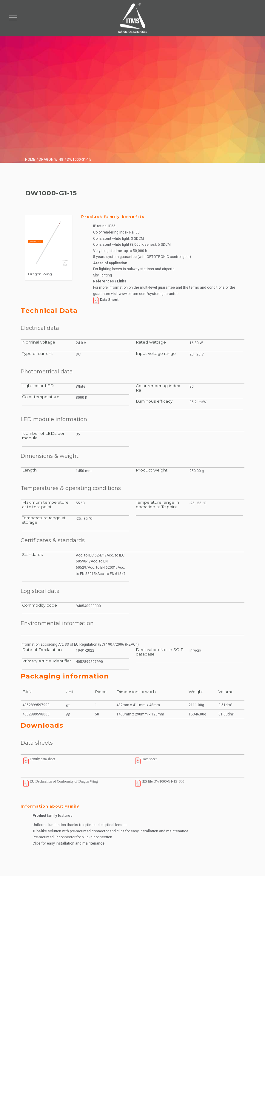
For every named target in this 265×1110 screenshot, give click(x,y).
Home (30, 159)
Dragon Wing (51, 159)
